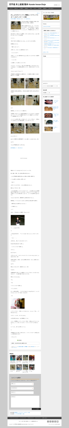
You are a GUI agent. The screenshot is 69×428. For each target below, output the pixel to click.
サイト (13, 392)
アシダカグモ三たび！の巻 (12, 371)
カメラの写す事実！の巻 (19, 413)
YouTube (53, 421)
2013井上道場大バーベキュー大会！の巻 (19, 362)
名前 (12, 383)
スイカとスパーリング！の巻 (31, 371)
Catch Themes (57, 424)
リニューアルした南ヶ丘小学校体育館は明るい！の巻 (25, 362)
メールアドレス (14, 387)
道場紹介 (26, 8)
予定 (31, 8)
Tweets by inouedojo (46, 26)
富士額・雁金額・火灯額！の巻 (55, 121)
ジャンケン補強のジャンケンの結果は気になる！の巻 (25, 371)
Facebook (48, 421)
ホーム (11, 8)
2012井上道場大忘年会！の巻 (31, 361)
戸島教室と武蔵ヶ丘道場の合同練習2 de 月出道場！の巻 (12, 362)
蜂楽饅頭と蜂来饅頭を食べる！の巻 (55, 108)
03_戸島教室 (25, 346)
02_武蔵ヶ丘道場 (20, 346)
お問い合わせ (50, 8)
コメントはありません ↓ (27, 18)
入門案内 (21, 8)
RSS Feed (55, 421)
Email (57, 421)
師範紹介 (44, 8)
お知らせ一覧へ (46, 52)
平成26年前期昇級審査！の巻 (18, 371)
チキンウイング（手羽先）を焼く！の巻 (55, 114)
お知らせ (16, 8)
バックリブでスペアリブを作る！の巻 (55, 101)
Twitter (50, 421)
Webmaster (19, 18)
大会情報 (39, 8)
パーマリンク (15, 347)
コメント (13, 396)
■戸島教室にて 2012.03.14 (16, 147)
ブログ (35, 8)
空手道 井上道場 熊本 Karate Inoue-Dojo (27, 4)
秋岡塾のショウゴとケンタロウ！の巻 (22, 412)
